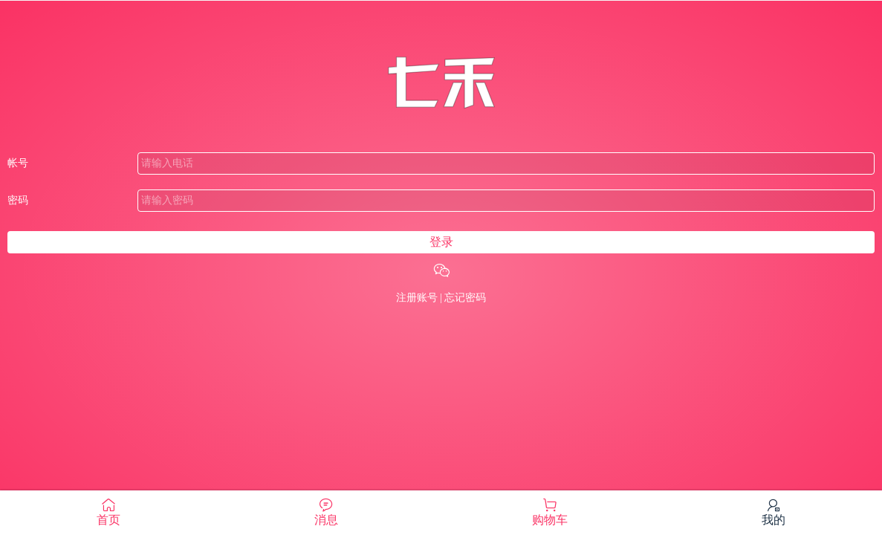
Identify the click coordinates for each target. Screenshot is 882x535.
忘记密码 (465, 297)
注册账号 (417, 297)
